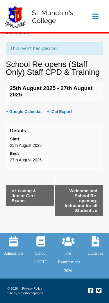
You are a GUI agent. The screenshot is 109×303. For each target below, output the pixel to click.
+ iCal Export (59, 111)
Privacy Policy (32, 288)
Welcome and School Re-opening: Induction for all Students (81, 200)
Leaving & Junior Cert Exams (24, 195)
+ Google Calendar (24, 111)
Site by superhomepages (25, 293)
